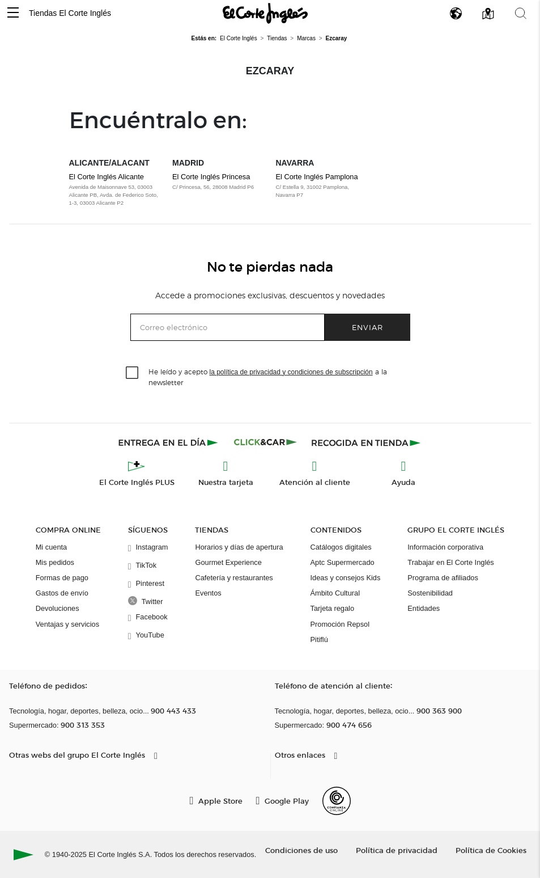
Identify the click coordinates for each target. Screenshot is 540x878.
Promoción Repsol (340, 624)
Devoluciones (57, 608)
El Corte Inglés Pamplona (317, 176)
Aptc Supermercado (343, 562)
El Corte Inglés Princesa (211, 176)
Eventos (208, 593)
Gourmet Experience (228, 562)
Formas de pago (62, 577)
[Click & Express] (169, 442)
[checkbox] (132, 373)
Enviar (367, 327)
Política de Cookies (491, 850)
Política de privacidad (396, 850)
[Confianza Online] (336, 801)
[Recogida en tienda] (366, 442)
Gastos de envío (62, 593)
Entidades (423, 608)
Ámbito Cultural (335, 593)
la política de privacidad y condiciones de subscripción (291, 372)
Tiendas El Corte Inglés (70, 13)
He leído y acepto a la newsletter (267, 376)
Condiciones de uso (301, 850)
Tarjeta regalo (333, 608)
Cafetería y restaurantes (234, 577)
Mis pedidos (55, 562)
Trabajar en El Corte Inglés (450, 562)
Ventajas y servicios (67, 624)
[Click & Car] (265, 442)
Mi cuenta (51, 547)
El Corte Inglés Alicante (106, 176)
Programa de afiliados (442, 577)
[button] (13, 13)
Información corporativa (445, 547)
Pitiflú (319, 639)
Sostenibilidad (430, 593)
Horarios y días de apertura (239, 547)
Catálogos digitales (341, 547)
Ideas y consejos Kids (346, 577)
